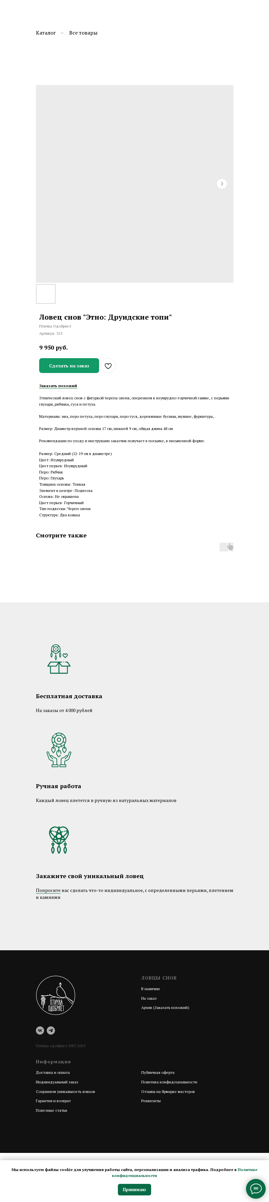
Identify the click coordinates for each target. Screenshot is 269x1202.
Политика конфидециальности (169, 1081)
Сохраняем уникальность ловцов (65, 1091)
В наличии (150, 988)
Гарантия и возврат (53, 1100)
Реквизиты (151, 1100)
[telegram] (51, 1030)
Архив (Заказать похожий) (165, 1007)
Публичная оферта (158, 1072)
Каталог (46, 33)
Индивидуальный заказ (57, 1081)
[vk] (40, 1030)
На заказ (149, 998)
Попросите (48, 890)
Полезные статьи (51, 1110)
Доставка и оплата (53, 1072)
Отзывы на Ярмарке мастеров (168, 1091)
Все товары (83, 33)
